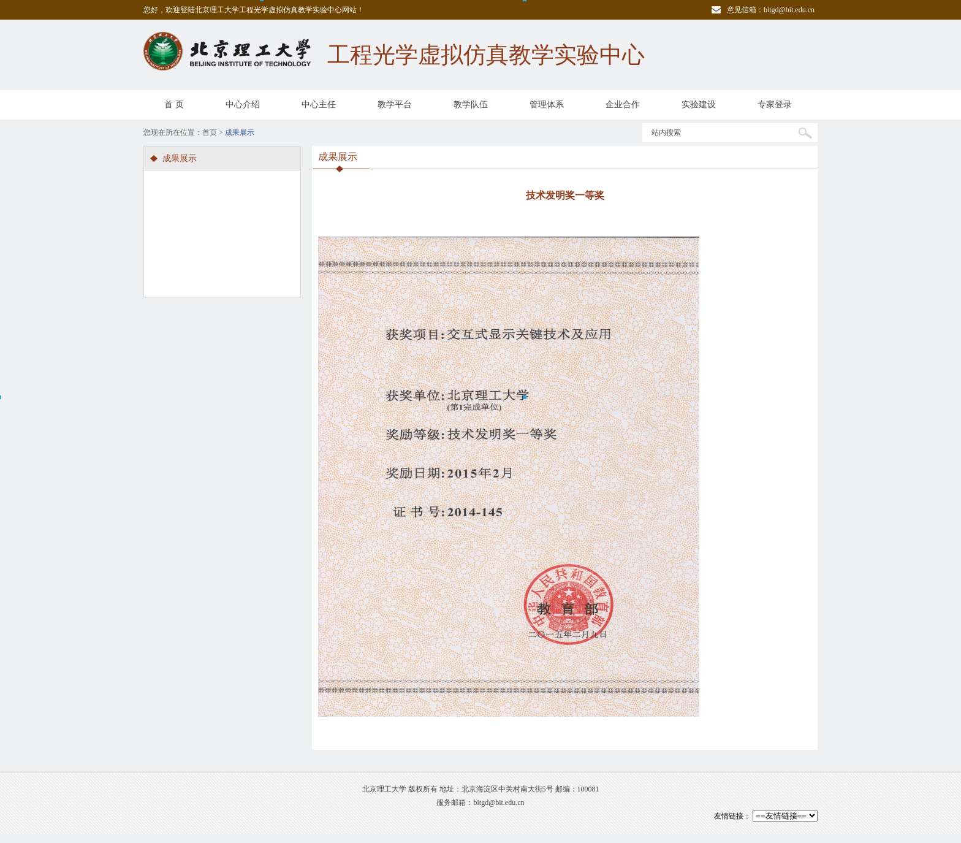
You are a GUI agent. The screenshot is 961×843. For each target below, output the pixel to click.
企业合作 (623, 104)
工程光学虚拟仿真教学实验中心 (486, 54)
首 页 (174, 104)
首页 (209, 132)
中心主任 (319, 104)
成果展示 (179, 158)
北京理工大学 (384, 789)
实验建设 (699, 104)
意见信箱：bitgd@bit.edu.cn (771, 10)
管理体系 (547, 104)
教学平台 (395, 104)
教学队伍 (471, 104)
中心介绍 (243, 104)
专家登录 (775, 104)
